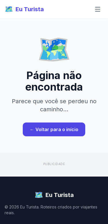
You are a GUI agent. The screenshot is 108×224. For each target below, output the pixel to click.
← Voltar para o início (54, 129)
